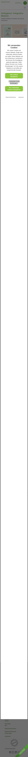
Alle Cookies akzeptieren (14, 75)
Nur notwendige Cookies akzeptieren (14, 88)
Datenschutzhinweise (11, 97)
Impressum (21, 97)
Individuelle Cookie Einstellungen (15, 82)
